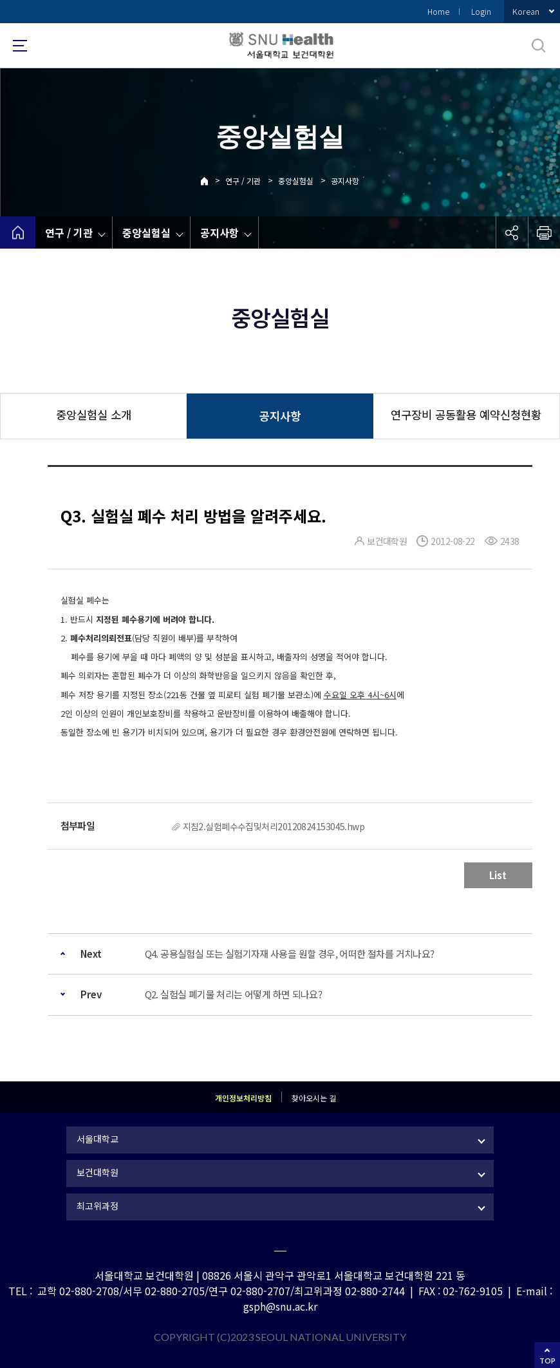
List (498, 875)
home (17, 232)
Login (481, 11)
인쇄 (544, 232)
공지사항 (345, 180)
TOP (547, 1360)
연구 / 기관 (243, 180)
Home (438, 11)
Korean (525, 11)
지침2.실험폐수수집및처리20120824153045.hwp (274, 826)
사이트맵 (20, 46)
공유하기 (512, 232)
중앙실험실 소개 (93, 414)
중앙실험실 (295, 180)
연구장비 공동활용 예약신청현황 (466, 414)
